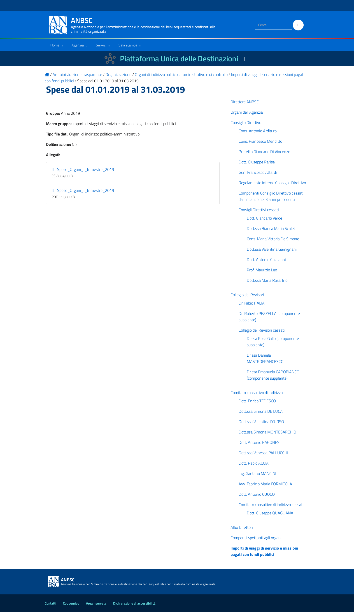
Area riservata (96, 603)
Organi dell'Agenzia (247, 112)
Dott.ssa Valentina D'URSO (261, 422)
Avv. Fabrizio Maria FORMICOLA (265, 484)
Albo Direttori (242, 527)
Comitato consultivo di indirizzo (257, 393)
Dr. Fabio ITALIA (252, 303)
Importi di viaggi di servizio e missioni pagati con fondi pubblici (264, 551)
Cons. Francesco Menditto (260, 141)
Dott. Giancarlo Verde (264, 218)
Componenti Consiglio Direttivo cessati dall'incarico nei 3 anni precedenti (271, 196)
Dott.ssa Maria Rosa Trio (267, 280)
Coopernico (71, 603)
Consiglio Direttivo (246, 122)
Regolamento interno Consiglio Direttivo (272, 183)
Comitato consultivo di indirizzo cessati (271, 505)
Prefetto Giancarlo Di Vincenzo (264, 152)
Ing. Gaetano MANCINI (257, 473)
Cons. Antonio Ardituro (258, 131)
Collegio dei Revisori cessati (262, 330)
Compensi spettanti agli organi (256, 538)
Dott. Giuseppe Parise (257, 162)
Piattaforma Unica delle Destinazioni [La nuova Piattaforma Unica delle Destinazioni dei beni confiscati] (179, 58)
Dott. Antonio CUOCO (257, 494)
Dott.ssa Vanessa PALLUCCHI (263, 453)
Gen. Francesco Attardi (258, 172)
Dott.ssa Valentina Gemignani (272, 249)
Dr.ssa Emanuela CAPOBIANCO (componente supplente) (273, 375)
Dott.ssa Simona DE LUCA (261, 411)
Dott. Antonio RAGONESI (259, 442)
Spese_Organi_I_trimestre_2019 (82, 169)
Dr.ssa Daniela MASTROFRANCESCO (265, 358)
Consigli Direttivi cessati (259, 210)
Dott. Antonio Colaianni (266, 260)
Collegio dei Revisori (247, 295)
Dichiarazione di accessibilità (134, 603)
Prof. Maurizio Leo (262, 270)
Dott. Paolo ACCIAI (254, 463)
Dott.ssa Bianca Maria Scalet (271, 228)
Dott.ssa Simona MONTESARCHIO (267, 432)
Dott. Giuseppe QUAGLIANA (270, 513)
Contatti (50, 603)
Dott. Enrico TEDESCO (257, 401)
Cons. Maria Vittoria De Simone (273, 239)
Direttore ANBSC (245, 102)
